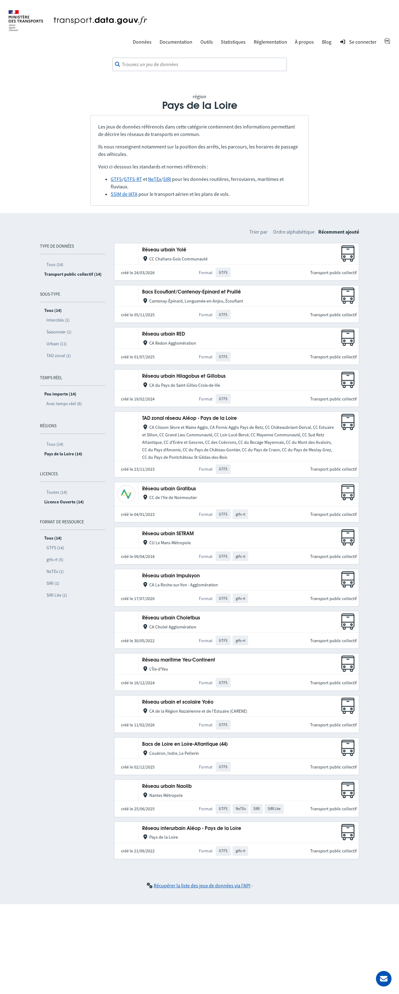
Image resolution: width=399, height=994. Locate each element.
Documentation (176, 42)
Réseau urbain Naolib (167, 786)
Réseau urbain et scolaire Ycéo (178, 702)
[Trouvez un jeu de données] (199, 64)
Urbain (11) (56, 344)
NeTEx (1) (55, 571)
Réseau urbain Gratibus (169, 489)
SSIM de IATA (124, 194)
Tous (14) (54, 264)
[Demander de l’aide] (384, 979)
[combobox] (199, 64)
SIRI (167, 179)
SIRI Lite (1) (56, 595)
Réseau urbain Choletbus (171, 618)
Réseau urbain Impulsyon (171, 576)
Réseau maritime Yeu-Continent (178, 660)
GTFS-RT (133, 179)
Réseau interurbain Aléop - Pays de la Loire (191, 828)
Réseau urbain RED (163, 334)
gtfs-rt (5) (54, 559)
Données (142, 42)
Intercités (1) (58, 320)
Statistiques (233, 42)
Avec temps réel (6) (64, 403)
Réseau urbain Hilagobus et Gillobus (184, 376)
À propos (304, 42)
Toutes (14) (56, 492)
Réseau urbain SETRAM (168, 533)
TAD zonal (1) (58, 355)
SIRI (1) (52, 583)
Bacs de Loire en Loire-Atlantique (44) (185, 744)
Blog (326, 42)
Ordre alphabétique (294, 232)
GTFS (116, 179)
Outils (206, 42)
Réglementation (270, 42)
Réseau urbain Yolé (164, 250)
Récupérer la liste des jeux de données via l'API (202, 885)
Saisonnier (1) (58, 332)
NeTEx (154, 179)
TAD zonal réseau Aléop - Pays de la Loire (189, 418)
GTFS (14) (55, 547)
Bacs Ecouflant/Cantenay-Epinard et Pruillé (191, 292)
